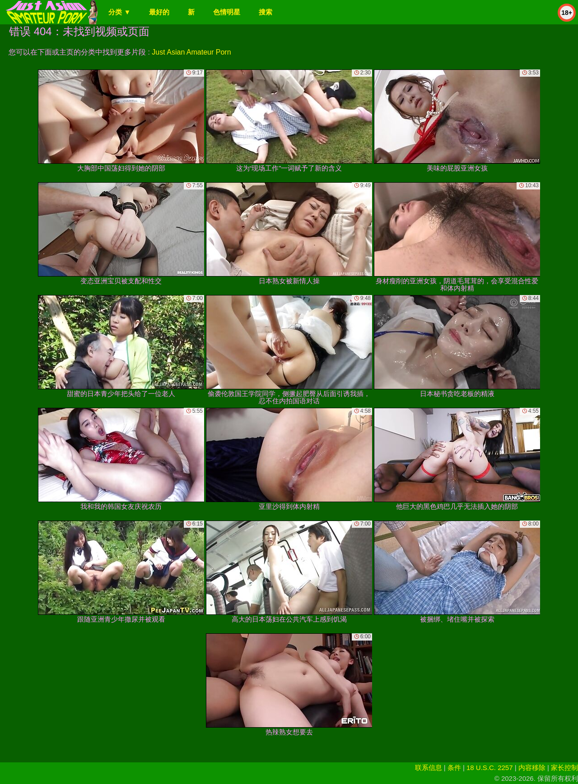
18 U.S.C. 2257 (489, 767)
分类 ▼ (119, 12)
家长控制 (564, 767)
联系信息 (428, 767)
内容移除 (531, 767)
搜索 (265, 12)
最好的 (159, 12)
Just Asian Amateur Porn (191, 52)
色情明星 (226, 12)
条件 (454, 767)
